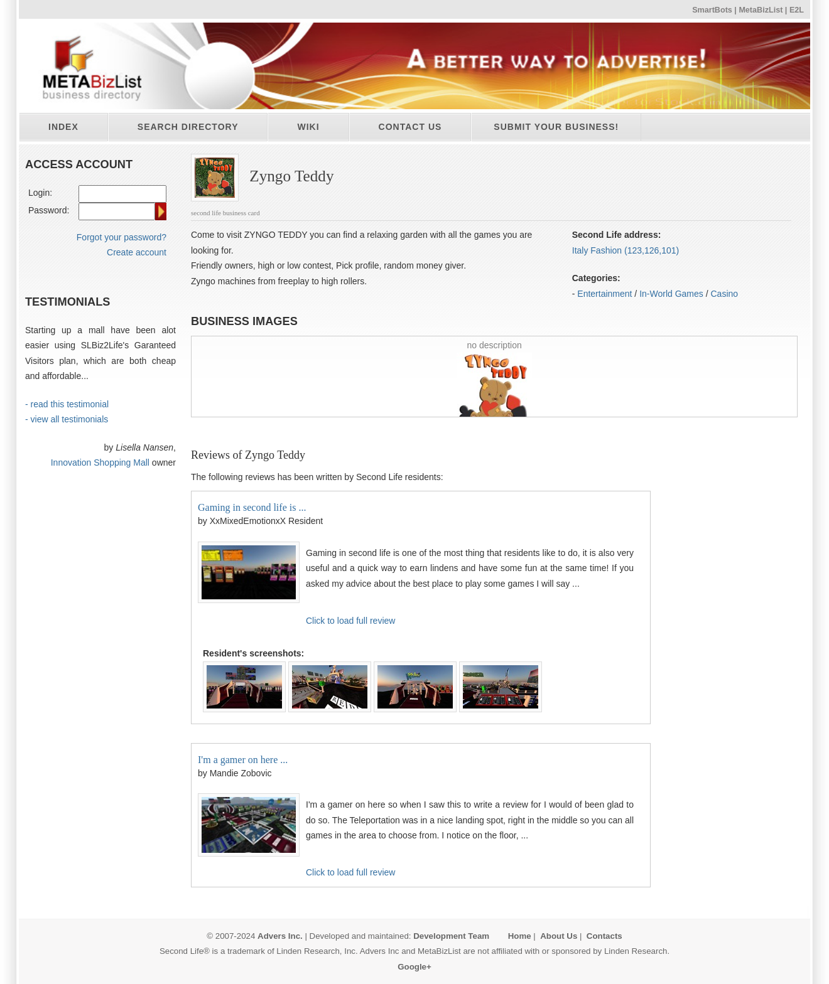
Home (519, 936)
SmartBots (712, 10)
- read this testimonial (67, 404)
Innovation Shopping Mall (100, 462)
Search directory (188, 127)
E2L (796, 10)
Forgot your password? (121, 237)
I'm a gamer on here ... (243, 759)
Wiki (308, 127)
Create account (136, 252)
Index (63, 127)
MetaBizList (761, 10)
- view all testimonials (66, 419)
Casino (725, 294)
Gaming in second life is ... (252, 507)
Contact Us (410, 127)
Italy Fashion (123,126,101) (625, 250)
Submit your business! (556, 127)
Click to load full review (350, 621)
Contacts (604, 936)
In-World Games (671, 294)
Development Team (451, 936)
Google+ (414, 966)
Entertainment (604, 294)
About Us (558, 936)
